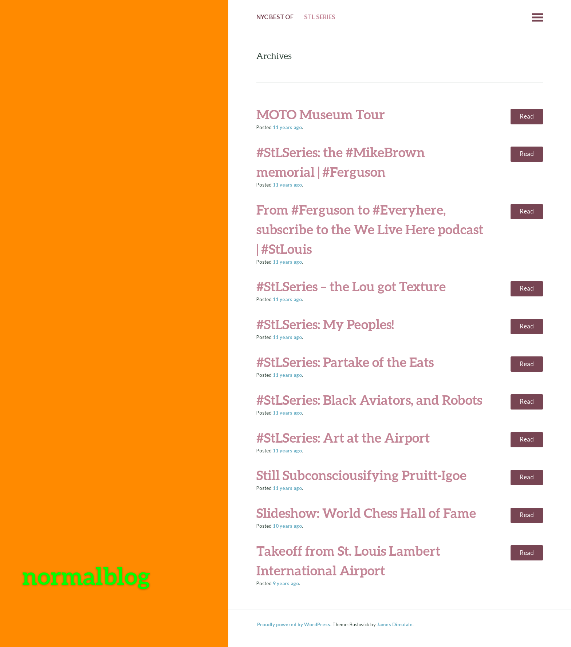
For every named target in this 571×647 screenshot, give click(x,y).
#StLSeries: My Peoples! (325, 324)
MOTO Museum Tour (320, 114)
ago (287, 127)
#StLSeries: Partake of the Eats (345, 362)
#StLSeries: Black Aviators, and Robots (369, 400)
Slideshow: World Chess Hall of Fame (366, 513)
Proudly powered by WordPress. (294, 624)
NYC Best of (275, 17)
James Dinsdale (395, 624)
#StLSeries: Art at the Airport (343, 438)
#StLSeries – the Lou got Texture (351, 286)
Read (527, 116)
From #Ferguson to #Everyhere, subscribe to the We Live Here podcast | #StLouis (369, 229)
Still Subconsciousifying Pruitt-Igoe (361, 475)
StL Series (319, 17)
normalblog (86, 575)
